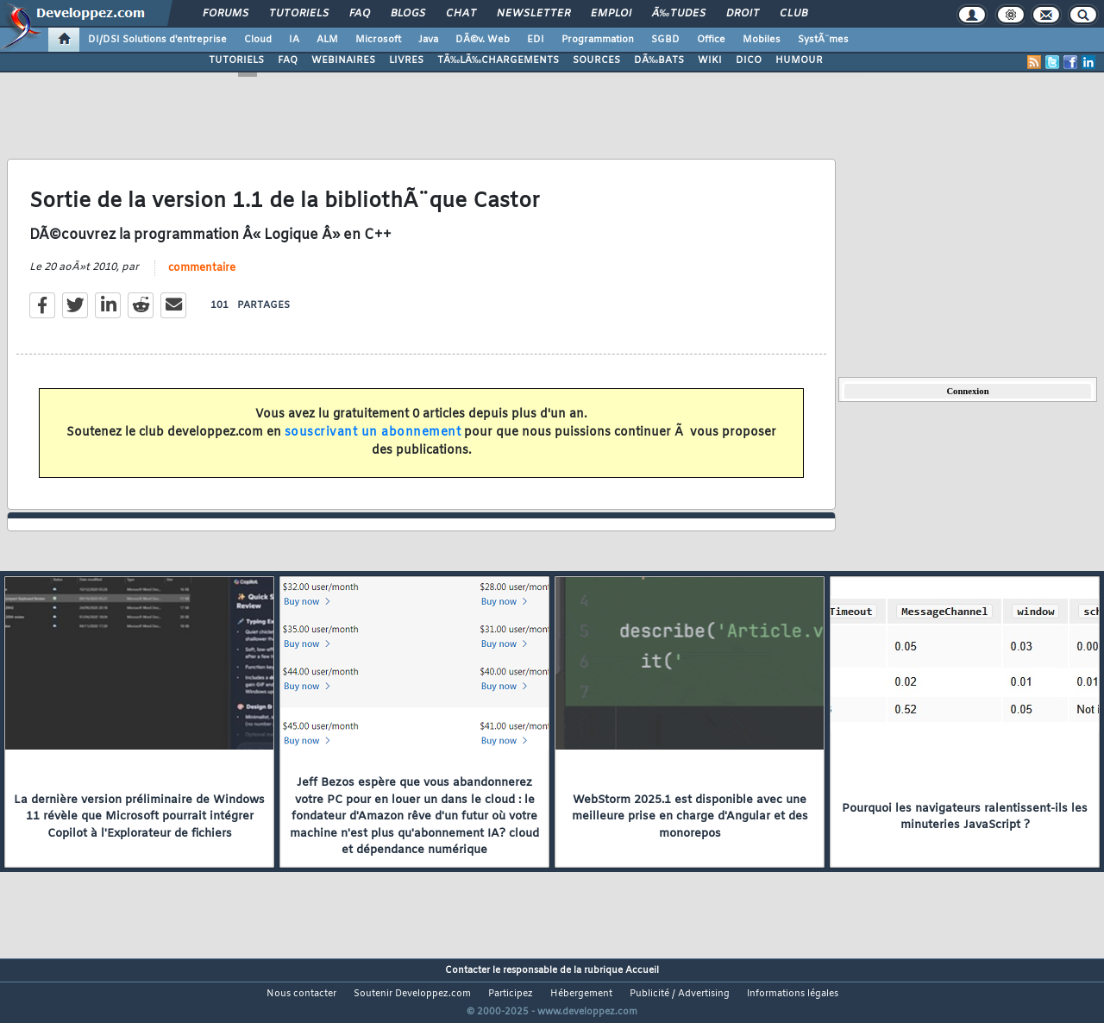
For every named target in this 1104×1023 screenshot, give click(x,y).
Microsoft (378, 40)
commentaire (201, 279)
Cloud (258, 40)
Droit (742, 14)
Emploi (611, 14)
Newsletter (533, 14)
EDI (535, 40)
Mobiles (762, 40)
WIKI (710, 60)
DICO (749, 60)
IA (294, 40)
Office (711, 40)
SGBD (665, 40)
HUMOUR (799, 60)
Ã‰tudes (678, 14)
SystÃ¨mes (823, 40)
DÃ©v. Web (482, 40)
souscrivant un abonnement (373, 443)
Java (428, 40)
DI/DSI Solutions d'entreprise (157, 40)
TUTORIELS (236, 60)
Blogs (408, 14)
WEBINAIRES (343, 60)
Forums (225, 14)
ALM (327, 40)
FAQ (360, 14)
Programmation (597, 40)
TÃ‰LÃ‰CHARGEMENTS (498, 60)
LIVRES (406, 60)
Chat (461, 14)
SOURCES (596, 60)
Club (793, 14)
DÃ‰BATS (659, 60)
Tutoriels (298, 14)
